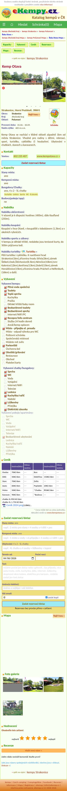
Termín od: (7, 554)
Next (64, 88)
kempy (8, 782)
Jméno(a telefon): (10, 584)
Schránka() (40, 24)
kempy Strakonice (29, 31)
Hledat (22, 24)
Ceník (33, 44)
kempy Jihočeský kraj (10, 31)
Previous (3, 88)
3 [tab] (35, 106)
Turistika (30, 251)
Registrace (29, 785)
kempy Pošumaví (46, 31)
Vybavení (21, 44)
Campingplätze (34, 782)
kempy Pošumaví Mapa (36, 38)
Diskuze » (5, 765)
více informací (46, 4)
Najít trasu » (34, 114)
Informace (11, 785)
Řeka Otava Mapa (56, 38)
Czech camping (19, 782)
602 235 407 (20, 156)
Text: (4, 563)
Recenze (18, 50)
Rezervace (46, 44)
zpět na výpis (19, 58)
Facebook (47, 782)
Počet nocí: (40, 554)
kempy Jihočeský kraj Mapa (13, 38)
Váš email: (7, 593)
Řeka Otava (6, 34)
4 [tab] (40, 106)
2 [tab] (31, 106)
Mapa (58, 24)
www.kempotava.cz (47, 156)
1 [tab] (26, 106)
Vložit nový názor (33, 750)
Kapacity (7, 44)
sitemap (39, 785)
